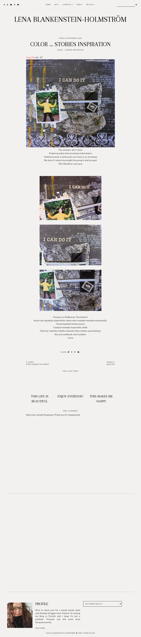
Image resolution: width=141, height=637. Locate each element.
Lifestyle (67, 5)
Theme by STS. (89, 633)
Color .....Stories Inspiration (70, 50)
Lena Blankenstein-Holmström (70, 19)
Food (79, 5)
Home (48, 5)
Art (55, 5)
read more (40, 628)
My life (89, 5)
